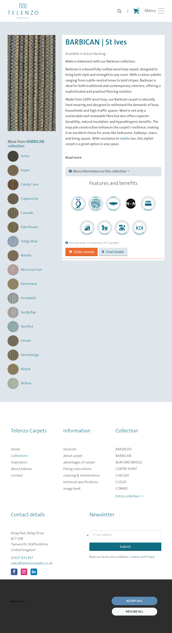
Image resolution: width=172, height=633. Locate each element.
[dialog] (86, 606)
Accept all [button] (134, 601)
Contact (17, 475)
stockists (70, 449)
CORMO (122, 489)
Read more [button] (73, 158)
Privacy (150, 557)
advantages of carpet (79, 462)
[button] (59, 627)
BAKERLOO (124, 449)
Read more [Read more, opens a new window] (18, 601)
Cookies (135, 557)
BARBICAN (123, 456)
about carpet (72, 456)
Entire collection (129, 496)
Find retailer (113, 252)
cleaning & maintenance (81, 475)
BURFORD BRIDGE (129, 462)
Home (15, 449)
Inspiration (19, 462)
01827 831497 (22, 558)
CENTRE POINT (126, 469)
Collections (19, 456)
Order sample (81, 252)
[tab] (113, 171)
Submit (125, 547)
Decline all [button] (134, 611)
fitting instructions (77, 469)
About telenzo (21, 469)
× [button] (167, 584)
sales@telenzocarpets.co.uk (32, 563)
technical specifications (80, 482)
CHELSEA (122, 475)
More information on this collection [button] (99, 171)
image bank (72, 489)
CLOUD (121, 482)
